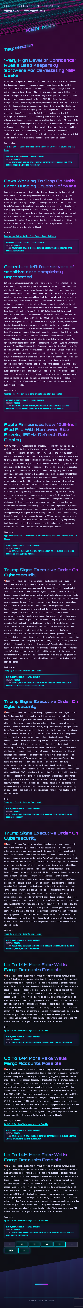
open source (18, 1139)
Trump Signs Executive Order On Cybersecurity (23, 670)
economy (21, 1042)
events (53, 551)
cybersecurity (42, 406)
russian (25, 165)
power (17, 948)
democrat (32, 248)
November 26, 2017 (13, 242)
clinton (22, 682)
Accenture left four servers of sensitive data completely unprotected (39, 271)
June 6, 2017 (11, 545)
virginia (31, 554)
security (19, 817)
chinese (15, 682)
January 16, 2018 (13, 156)
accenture (16, 406)
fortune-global (21, 408)
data (51, 406)
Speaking (11, 11)
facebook (51, 682)
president (17, 165)
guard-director (35, 408)
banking (15, 1136)
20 (11, 1250)
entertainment (49, 162)
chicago (32, 406)
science (16, 554)
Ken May (41, 27)
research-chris (49, 408)
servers (60, 408)
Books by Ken (28, 5)
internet (10, 685)
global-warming (52, 248)
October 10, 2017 (13, 400)
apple (14, 551)
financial (45, 1042)
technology (35, 165)
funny (58, 682)
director (57, 406)
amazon (25, 406)
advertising (17, 162)
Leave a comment (37, 156)
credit (22, 1136)
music (9, 1139)
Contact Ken (34, 11)
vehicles (23, 554)
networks (26, 685)
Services (51, 5)
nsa (65, 162)
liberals (72, 1136)
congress (27, 814)
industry (63, 248)
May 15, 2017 (11, 677)
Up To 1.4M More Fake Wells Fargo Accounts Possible (26, 1030)
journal (59, 162)
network (18, 685)
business (34, 1232)
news (52, 1042)
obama (34, 685)
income (60, 551)
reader (17, 159)
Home (8, 5)
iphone (67, 551)
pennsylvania (18, 251)
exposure (10, 408)
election (39, 162)
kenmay (25, 156)
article (26, 162)
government (67, 682)
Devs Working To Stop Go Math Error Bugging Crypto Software (30, 236)
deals (32, 162)
